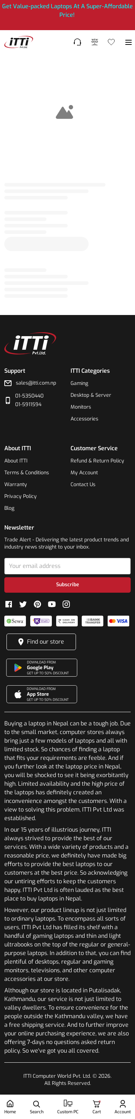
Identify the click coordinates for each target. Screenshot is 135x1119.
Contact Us (83, 484)
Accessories (84, 418)
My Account (84, 472)
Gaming (79, 383)
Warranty (15, 484)
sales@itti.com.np (36, 383)
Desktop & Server (91, 395)
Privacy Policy (20, 496)
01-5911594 (28, 404)
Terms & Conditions (26, 472)
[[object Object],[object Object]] (67, 15)
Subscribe (67, 584)
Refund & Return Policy (97, 460)
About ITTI (15, 460)
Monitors (81, 407)
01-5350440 (29, 395)
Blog (9, 508)
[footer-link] (18, 42)
